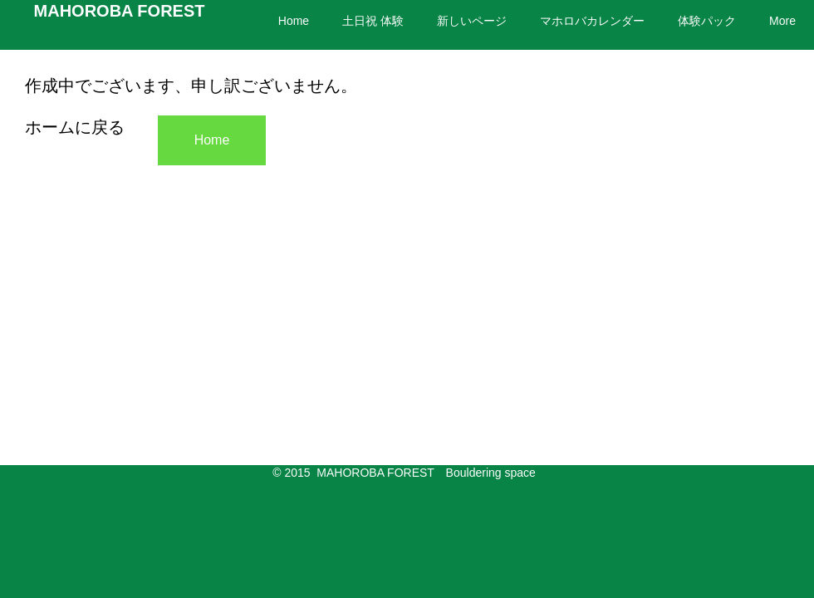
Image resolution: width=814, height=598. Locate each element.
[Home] (212, 140)
